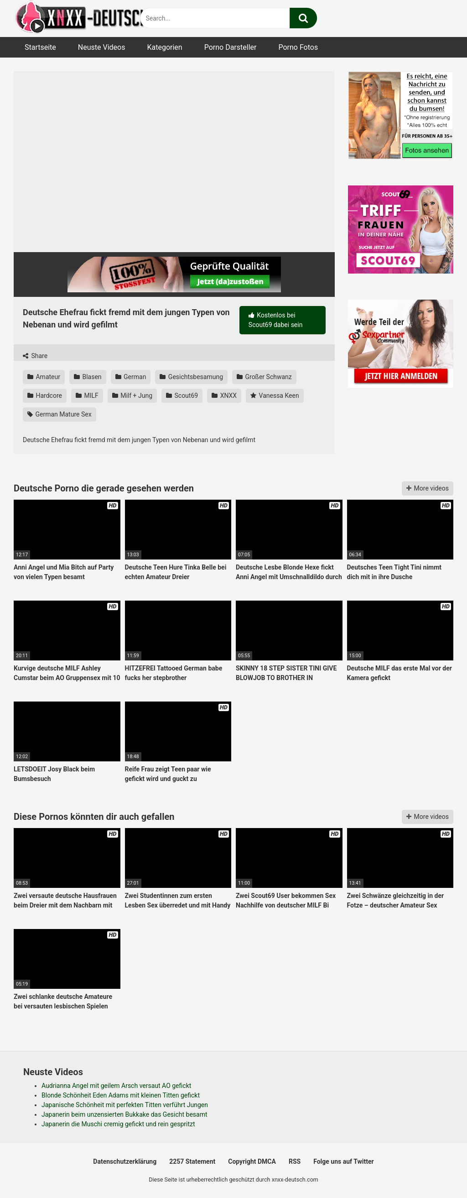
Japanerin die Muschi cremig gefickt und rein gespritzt (118, 1124)
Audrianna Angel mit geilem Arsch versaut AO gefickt (116, 1085)
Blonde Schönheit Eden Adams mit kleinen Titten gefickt (121, 1095)
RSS (295, 1161)
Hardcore (44, 395)
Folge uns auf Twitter (343, 1161)
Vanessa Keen (274, 395)
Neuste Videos (101, 47)
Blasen (88, 376)
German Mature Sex (59, 414)
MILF (87, 395)
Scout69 (182, 395)
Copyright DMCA (252, 1161)
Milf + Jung (132, 395)
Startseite (40, 47)
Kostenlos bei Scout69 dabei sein (276, 319)
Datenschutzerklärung (124, 1161)
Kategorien (164, 47)
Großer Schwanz (264, 376)
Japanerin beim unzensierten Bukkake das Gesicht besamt (125, 1114)
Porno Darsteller (230, 47)
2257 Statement (192, 1161)
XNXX (224, 395)
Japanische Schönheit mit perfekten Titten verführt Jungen (125, 1104)
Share (35, 355)
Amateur (43, 376)
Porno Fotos (298, 47)
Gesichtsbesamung (191, 376)
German (130, 376)
